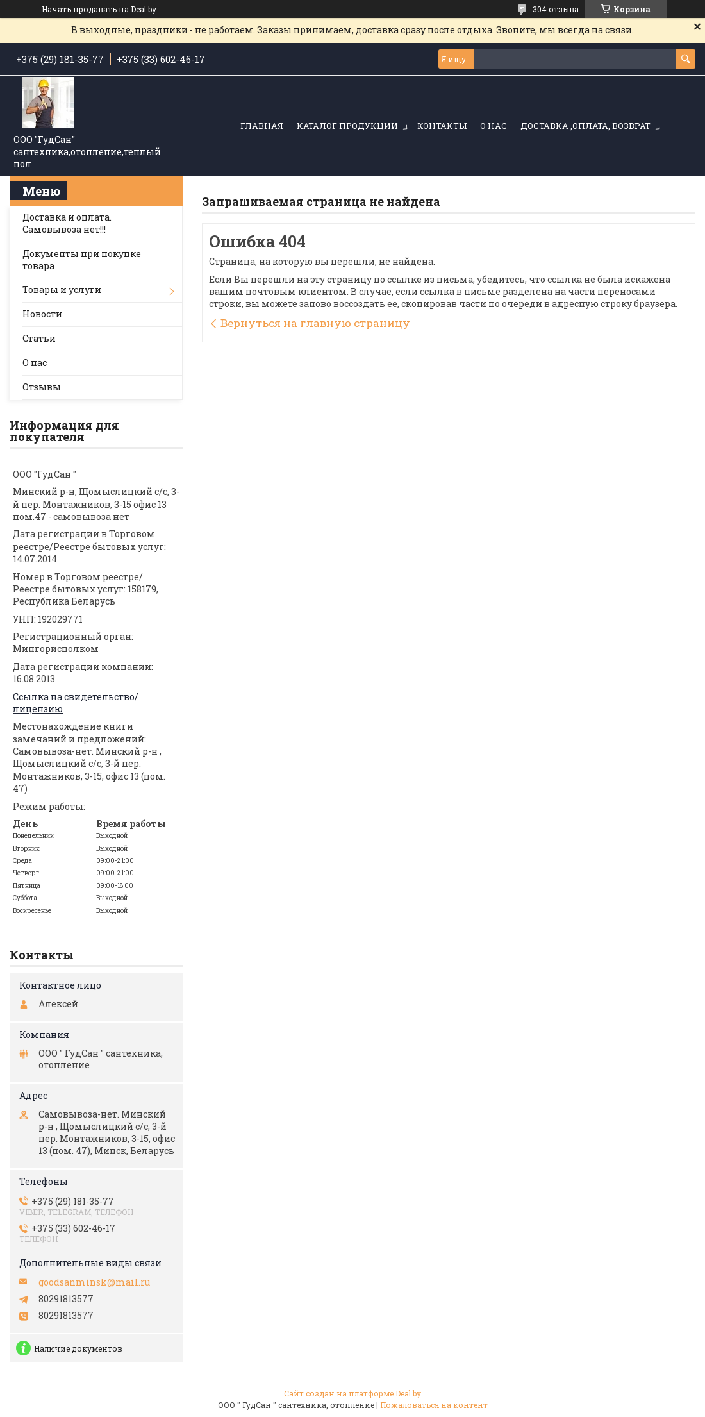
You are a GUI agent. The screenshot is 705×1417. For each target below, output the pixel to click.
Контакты (442, 125)
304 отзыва (556, 9)
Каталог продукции (347, 125)
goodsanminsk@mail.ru (94, 1282)
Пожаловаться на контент (434, 1405)
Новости (42, 314)
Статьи (39, 338)
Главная (261, 125)
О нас (493, 125)
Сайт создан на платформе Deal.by (352, 1393)
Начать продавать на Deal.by (99, 8)
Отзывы (41, 387)
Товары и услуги (61, 289)
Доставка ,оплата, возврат (585, 125)
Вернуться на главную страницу (315, 322)
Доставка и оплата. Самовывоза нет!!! (67, 223)
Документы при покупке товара (81, 259)
